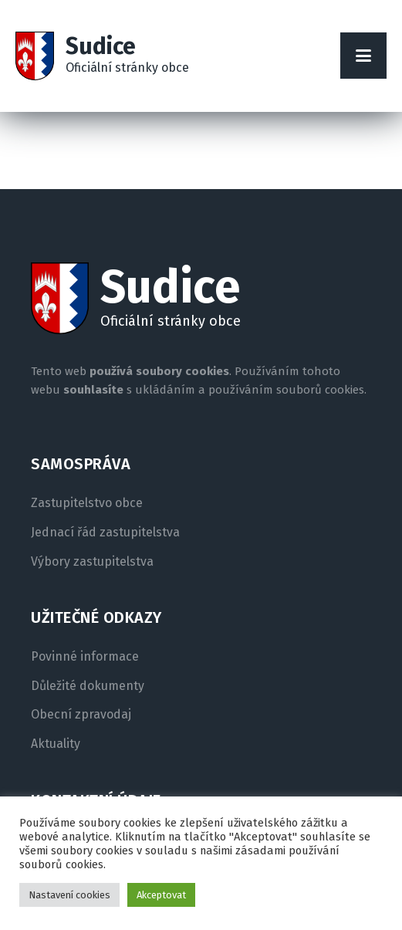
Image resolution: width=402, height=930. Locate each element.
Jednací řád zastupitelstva (105, 532)
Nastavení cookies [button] (69, 895)
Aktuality (55, 744)
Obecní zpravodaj (81, 715)
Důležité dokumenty (87, 686)
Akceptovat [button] (161, 895)
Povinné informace (85, 657)
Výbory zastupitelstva (92, 562)
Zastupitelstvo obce (87, 503)
